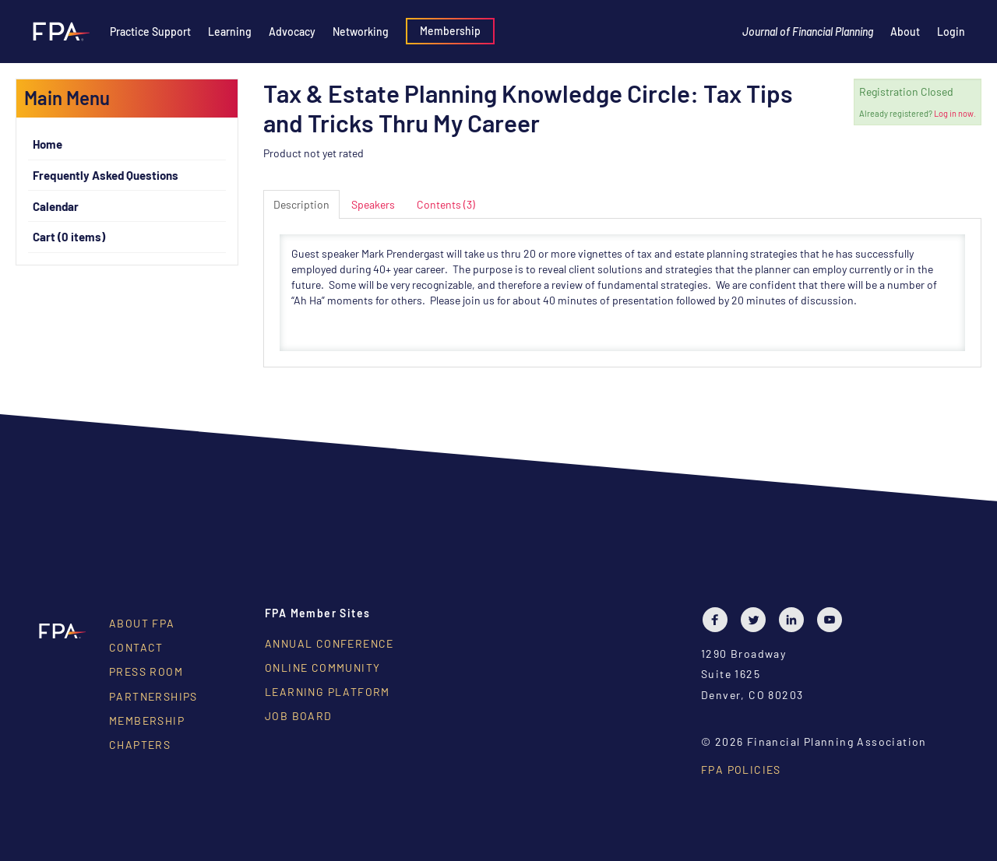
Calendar (56, 206)
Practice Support (150, 31)
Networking (361, 31)
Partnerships (153, 696)
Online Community (322, 667)
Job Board (299, 715)
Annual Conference (329, 643)
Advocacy (292, 31)
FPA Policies (741, 769)
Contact (136, 647)
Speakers (373, 204)
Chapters (140, 744)
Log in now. (955, 113)
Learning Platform (327, 691)
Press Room (146, 671)
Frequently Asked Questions (105, 175)
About (905, 31)
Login (951, 31)
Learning (230, 31)
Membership (450, 30)
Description (301, 204)
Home (47, 144)
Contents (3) (446, 204)
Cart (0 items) (69, 237)
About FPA (142, 623)
